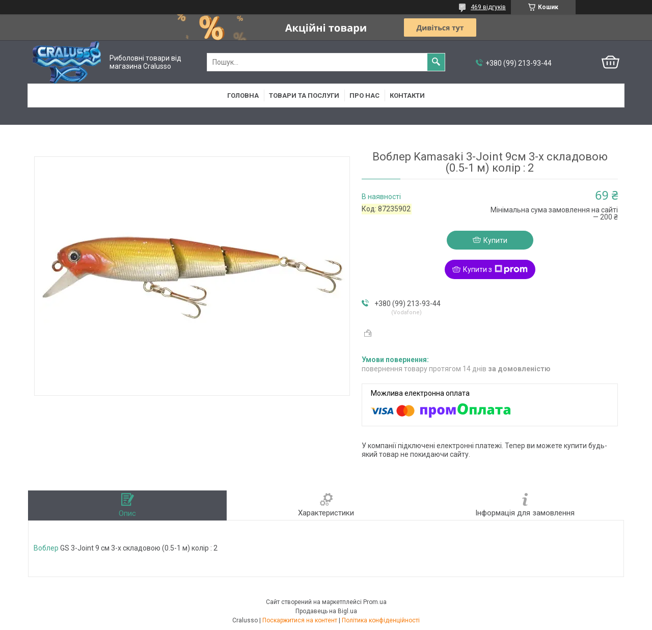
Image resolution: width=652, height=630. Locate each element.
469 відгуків (488, 7)
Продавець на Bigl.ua (326, 611)
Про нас (364, 95)
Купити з (495, 269)
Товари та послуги (304, 95)
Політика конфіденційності (381, 620)
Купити (495, 240)
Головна (243, 95)
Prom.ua (375, 602)
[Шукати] (436, 62)
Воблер (46, 548)
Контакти (407, 95)
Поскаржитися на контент (299, 620)
